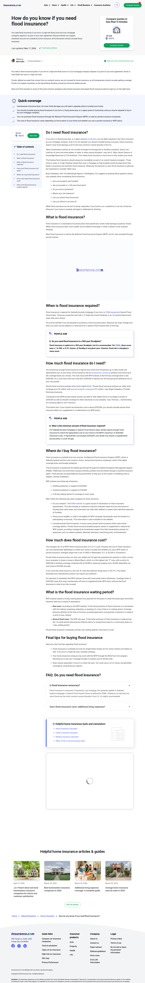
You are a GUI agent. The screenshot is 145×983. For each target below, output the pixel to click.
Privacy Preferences (50, 962)
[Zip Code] (117, 38)
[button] (117, 4)
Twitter (19, 945)
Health (72, 950)
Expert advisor (96, 947)
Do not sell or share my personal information (118, 950)
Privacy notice (116, 939)
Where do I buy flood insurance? (28, 175)
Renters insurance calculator (67, 737)
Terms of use (116, 943)
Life (71, 955)
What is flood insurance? (25, 158)
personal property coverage (82, 389)
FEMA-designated (113, 312)
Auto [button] (46, 5)
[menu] (46, 5)
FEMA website (76, 503)
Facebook (13, 946)
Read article (56, 788)
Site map (45, 958)
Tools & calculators (49, 946)
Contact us (94, 943)
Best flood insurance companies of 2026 (67, 803)
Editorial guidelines (98, 951)
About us (93, 939)
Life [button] (72, 5)
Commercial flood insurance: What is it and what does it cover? (110, 803)
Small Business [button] (84, 5)
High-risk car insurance (51, 954)
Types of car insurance (51, 950)
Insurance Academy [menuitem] (102, 5)
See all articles (72, 905)
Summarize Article (47, 48)
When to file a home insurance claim (70, 741)
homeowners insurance (100, 373)
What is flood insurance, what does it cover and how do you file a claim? (68, 774)
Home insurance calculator (66, 729)
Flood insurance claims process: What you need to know (110, 774)
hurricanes (92, 139)
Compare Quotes (132, 5)
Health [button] (63, 5)
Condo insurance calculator (67, 733)
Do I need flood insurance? (26, 154)
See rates (33, 136)
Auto (72, 942)
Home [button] (54, 5)
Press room (95, 955)
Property (73, 946)
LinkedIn (25, 945)
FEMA (118, 345)
